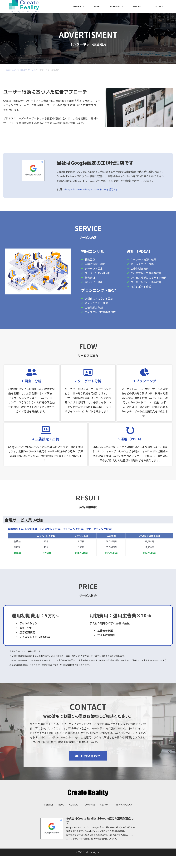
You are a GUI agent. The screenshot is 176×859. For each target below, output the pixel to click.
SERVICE (79, 6)
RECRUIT (138, 6)
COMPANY (117, 6)
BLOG (97, 6)
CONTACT (157, 6)
